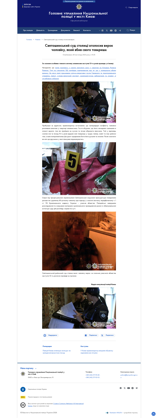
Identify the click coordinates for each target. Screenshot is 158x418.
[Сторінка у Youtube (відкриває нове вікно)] (111, 30)
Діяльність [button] (40, 30)
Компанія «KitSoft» (116, 413)
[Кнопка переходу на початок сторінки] (150, 413)
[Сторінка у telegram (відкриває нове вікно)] (120, 30)
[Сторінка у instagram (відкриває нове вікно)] (115, 30)
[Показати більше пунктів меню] (99, 30)
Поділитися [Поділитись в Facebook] (95, 335)
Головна (29, 39)
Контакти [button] (87, 30)
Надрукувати (50, 335)
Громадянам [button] (52, 30)
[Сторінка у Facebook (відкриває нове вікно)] (102, 30)
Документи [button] (65, 30)
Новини (37, 39)
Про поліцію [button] (28, 30)
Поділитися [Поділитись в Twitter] (110, 335)
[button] (28, 368)
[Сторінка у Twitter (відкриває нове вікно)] (107, 30)
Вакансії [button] (76, 30)
